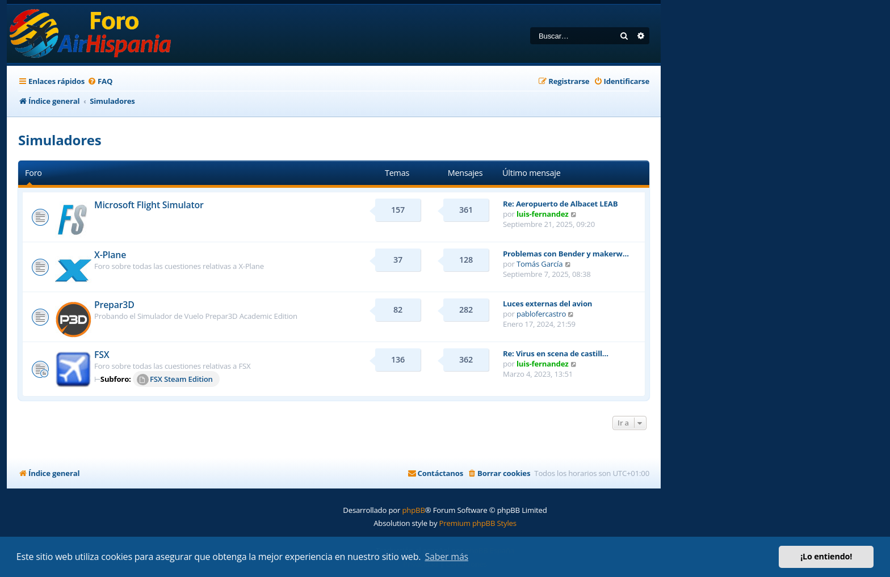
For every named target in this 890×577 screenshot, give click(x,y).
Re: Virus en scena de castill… (555, 353)
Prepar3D (114, 304)
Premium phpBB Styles (478, 523)
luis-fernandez (542, 214)
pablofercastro (541, 314)
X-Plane (110, 255)
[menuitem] (99, 81)
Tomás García (539, 264)
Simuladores (60, 139)
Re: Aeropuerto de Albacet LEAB (560, 204)
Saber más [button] (446, 556)
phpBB (413, 510)
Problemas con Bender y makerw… (566, 254)
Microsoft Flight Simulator (149, 205)
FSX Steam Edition (175, 379)
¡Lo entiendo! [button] (826, 556)
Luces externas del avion (547, 303)
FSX (101, 354)
